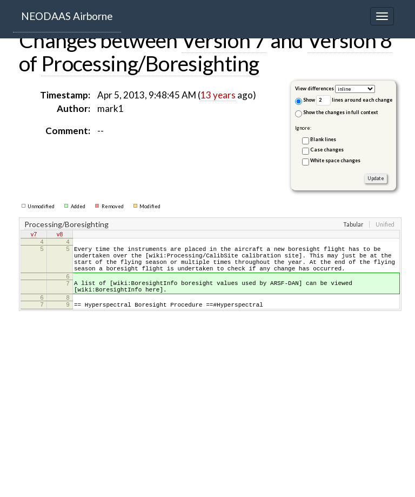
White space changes (335, 160)
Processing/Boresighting (150, 63)
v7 (34, 235)
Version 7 (224, 40)
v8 (60, 235)
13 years (218, 95)
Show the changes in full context (336, 113)
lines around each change (354, 100)
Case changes (327, 150)
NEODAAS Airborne (67, 16)
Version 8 (349, 40)
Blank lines (323, 139)
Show (305, 101)
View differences (314, 88)
